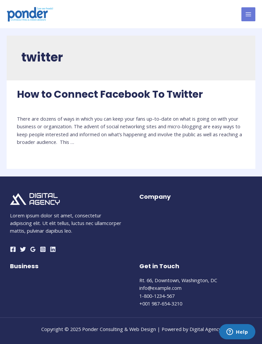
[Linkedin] (53, 249)
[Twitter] (23, 249)
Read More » (31, 157)
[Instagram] (43, 249)
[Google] (33, 249)
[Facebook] (13, 249)
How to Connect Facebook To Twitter (110, 94)
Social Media (31, 106)
